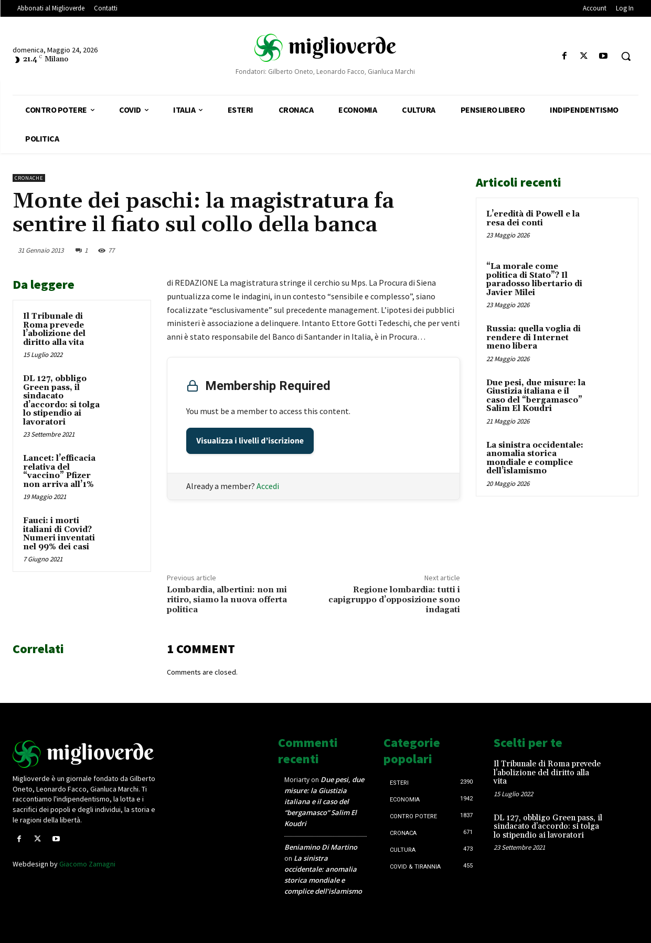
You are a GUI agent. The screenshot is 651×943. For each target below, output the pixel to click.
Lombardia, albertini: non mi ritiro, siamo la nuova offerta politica (227, 599)
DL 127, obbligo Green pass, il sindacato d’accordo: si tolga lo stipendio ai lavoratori (61, 400)
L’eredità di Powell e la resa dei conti (533, 218)
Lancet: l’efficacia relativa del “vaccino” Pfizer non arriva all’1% (59, 471)
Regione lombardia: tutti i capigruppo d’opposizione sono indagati (394, 599)
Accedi (268, 486)
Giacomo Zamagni (87, 864)
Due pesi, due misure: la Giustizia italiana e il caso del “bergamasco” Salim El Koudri (535, 396)
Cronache (29, 178)
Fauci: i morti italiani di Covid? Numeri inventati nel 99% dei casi (59, 534)
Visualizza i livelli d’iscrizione (250, 441)
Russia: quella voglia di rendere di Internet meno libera (533, 337)
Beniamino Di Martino (320, 847)
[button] (625, 56)
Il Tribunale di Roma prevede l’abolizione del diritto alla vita (54, 329)
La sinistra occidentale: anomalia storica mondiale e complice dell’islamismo (534, 458)
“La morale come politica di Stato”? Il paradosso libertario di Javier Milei (534, 280)
